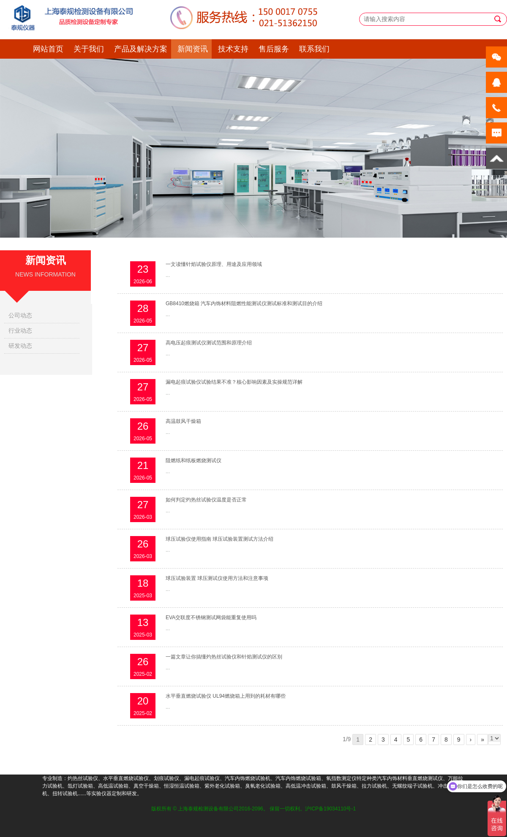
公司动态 (20, 315)
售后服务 (274, 49)
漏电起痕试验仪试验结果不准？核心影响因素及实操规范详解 (234, 382)
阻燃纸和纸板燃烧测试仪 (193, 460)
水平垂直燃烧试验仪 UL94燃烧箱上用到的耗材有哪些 (226, 696)
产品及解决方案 (140, 49)
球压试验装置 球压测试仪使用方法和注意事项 (217, 578)
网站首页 (48, 49)
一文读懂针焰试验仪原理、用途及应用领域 (214, 264)
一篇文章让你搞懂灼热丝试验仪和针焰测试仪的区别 (224, 657)
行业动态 (20, 330)
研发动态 (20, 345)
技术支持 (233, 49)
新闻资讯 (192, 49)
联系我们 (314, 49)
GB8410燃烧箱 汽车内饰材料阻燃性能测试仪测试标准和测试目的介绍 (244, 303)
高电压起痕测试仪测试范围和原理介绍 (209, 343)
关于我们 (89, 49)
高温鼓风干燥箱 (183, 421)
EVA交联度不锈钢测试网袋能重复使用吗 (211, 617)
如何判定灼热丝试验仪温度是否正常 (206, 500)
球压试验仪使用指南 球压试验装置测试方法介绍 (219, 539)
